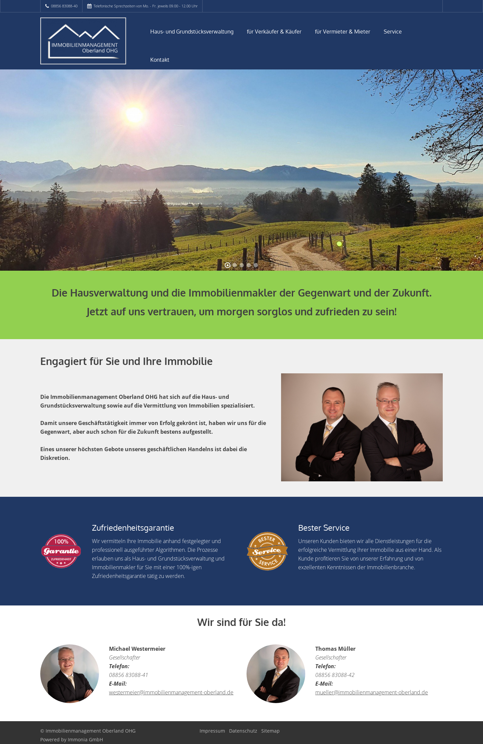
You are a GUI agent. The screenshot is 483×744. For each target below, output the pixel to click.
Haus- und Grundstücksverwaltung (191, 31)
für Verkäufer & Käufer (274, 31)
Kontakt (159, 59)
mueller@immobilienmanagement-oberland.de (371, 692)
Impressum (212, 731)
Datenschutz (243, 731)
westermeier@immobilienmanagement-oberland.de (171, 692)
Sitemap (270, 731)
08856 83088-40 (64, 5)
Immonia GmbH (85, 739)
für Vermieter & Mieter (342, 31)
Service (393, 31)
